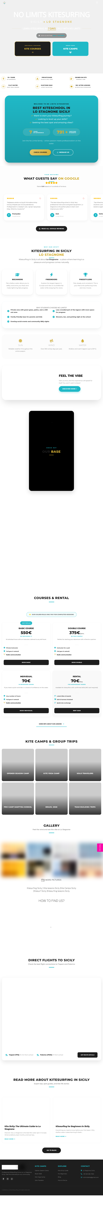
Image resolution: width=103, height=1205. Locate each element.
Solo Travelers (39, 1180)
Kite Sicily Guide (63, 1170)
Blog (59, 1177)
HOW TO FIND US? (51, 901)
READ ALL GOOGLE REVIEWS (51, 229)
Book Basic (26, 662)
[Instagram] (7, 1178)
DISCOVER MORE (69, 389)
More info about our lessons (51, 724)
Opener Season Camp (42, 1170)
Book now (100, 847)
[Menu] (97, 2)
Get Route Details (87, 1055)
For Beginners (62, 1174)
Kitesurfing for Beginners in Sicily (73, 1126)
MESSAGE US (63, 152)
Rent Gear (77, 710)
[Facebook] (3, 1178)
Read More (10, 1139)
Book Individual (26, 710)
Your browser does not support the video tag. (51, 422)
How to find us (62, 1180)
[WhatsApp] (11, 1178)
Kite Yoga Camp (40, 1177)
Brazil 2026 (38, 1174)
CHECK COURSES (40, 152)
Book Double (77, 662)
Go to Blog (51, 1150)
